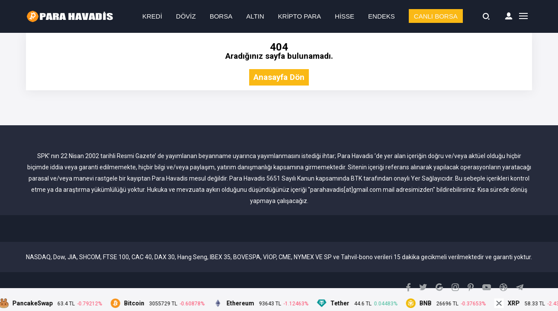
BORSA (221, 16)
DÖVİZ (186, 16)
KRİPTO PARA (299, 16)
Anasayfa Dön (279, 77)
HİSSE (344, 16)
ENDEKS (381, 16)
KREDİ (152, 16)
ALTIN (255, 16)
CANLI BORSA (436, 16)
